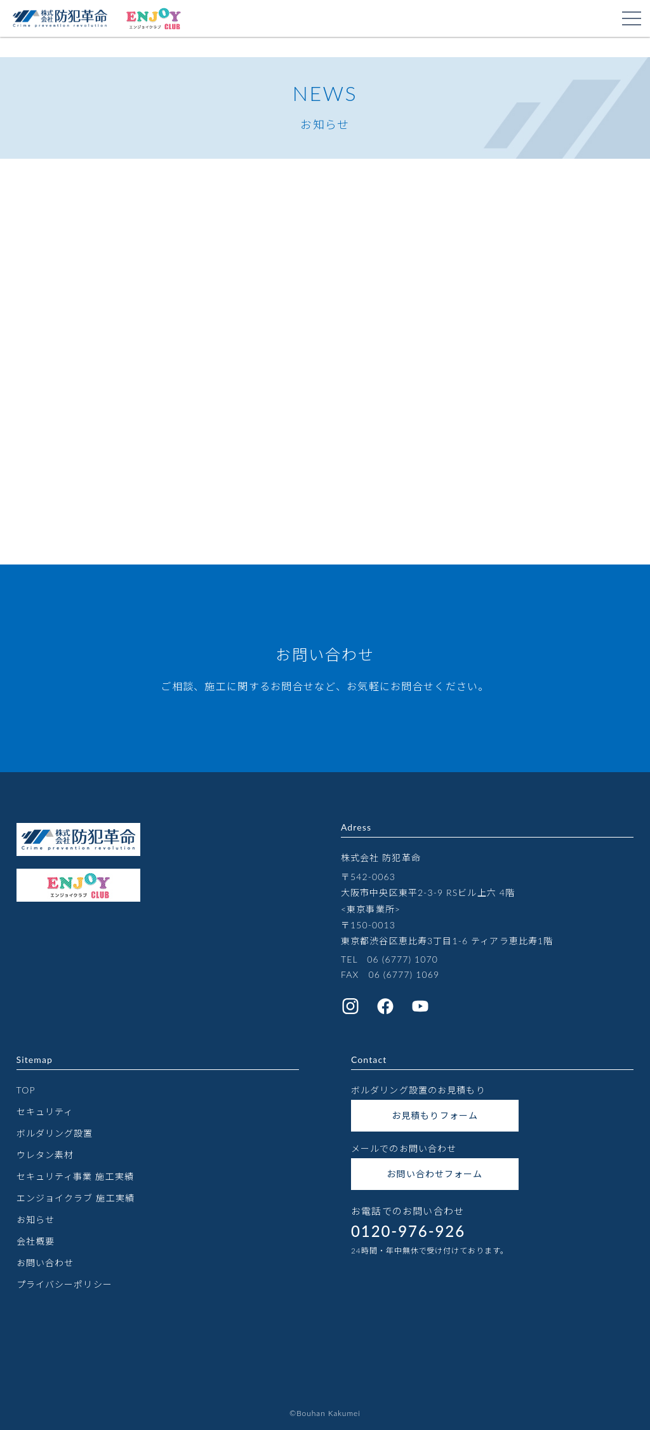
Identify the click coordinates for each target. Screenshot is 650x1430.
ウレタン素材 (45, 1154)
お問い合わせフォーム (434, 1173)
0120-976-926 (408, 1231)
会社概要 (36, 1241)
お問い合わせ (45, 1262)
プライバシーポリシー (64, 1284)
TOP (26, 1090)
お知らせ (36, 1219)
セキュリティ (45, 1111)
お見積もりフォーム (435, 1115)
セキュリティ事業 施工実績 (75, 1176)
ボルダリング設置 (55, 1133)
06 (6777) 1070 (402, 959)
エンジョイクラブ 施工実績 (76, 1198)
